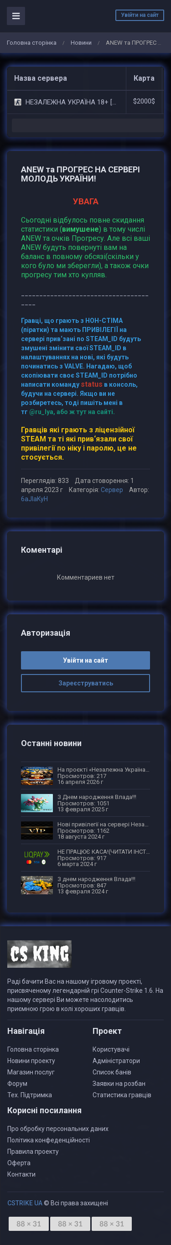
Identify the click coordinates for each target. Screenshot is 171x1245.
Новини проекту (31, 1060)
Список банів (112, 1072)
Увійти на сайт (140, 15)
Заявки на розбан (119, 1083)
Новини (81, 42)
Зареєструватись (85, 683)
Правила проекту (33, 1151)
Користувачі (111, 1049)
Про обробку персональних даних (58, 1128)
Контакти (21, 1174)
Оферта (19, 1163)
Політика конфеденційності (48, 1140)
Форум (17, 1083)
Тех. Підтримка (29, 1095)
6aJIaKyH (34, 499)
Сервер (112, 489)
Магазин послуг (31, 1072)
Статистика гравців (122, 1095)
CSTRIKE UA (24, 1203)
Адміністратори (116, 1060)
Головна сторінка (32, 42)
